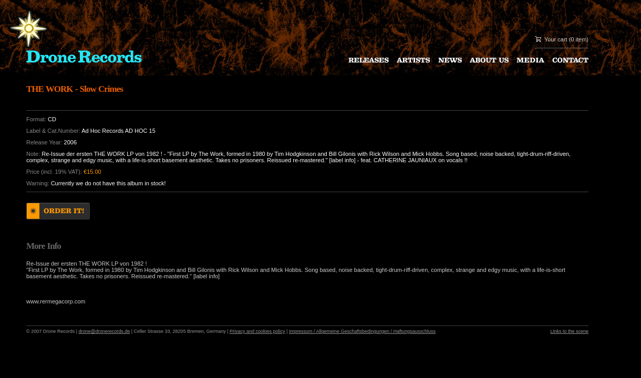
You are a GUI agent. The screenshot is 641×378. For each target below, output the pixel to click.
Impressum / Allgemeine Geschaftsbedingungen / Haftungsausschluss (362, 331)
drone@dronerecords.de (104, 331)
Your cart (555, 39)
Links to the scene (569, 331)
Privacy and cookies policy (257, 331)
